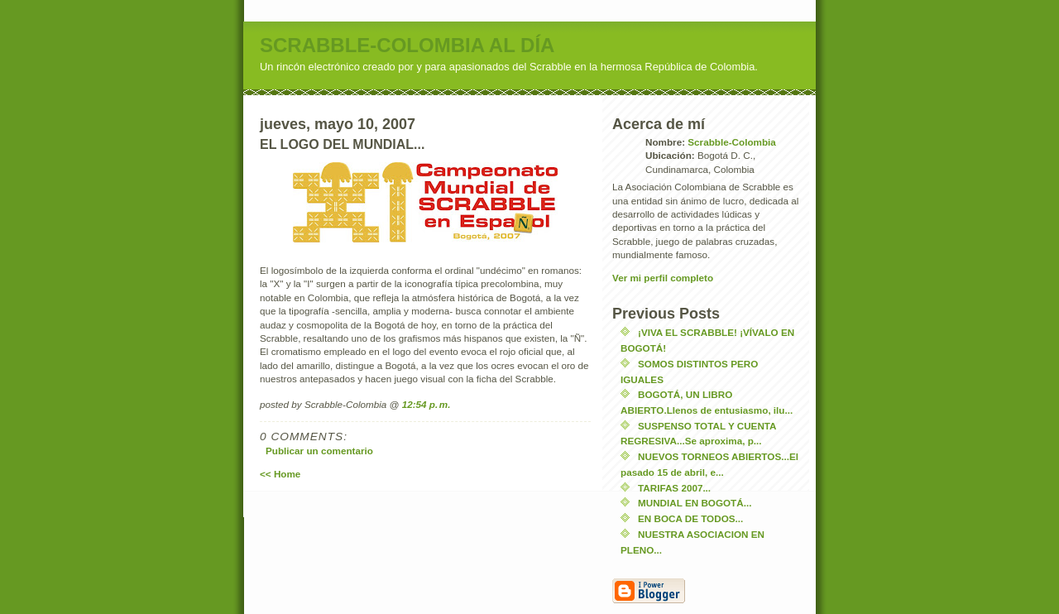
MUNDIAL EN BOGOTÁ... (694, 502)
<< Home (280, 473)
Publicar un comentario (319, 450)
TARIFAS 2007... (674, 487)
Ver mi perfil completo (662, 277)
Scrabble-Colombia (732, 142)
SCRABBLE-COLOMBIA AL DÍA (407, 45)
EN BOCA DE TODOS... (690, 518)
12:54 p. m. (426, 404)
